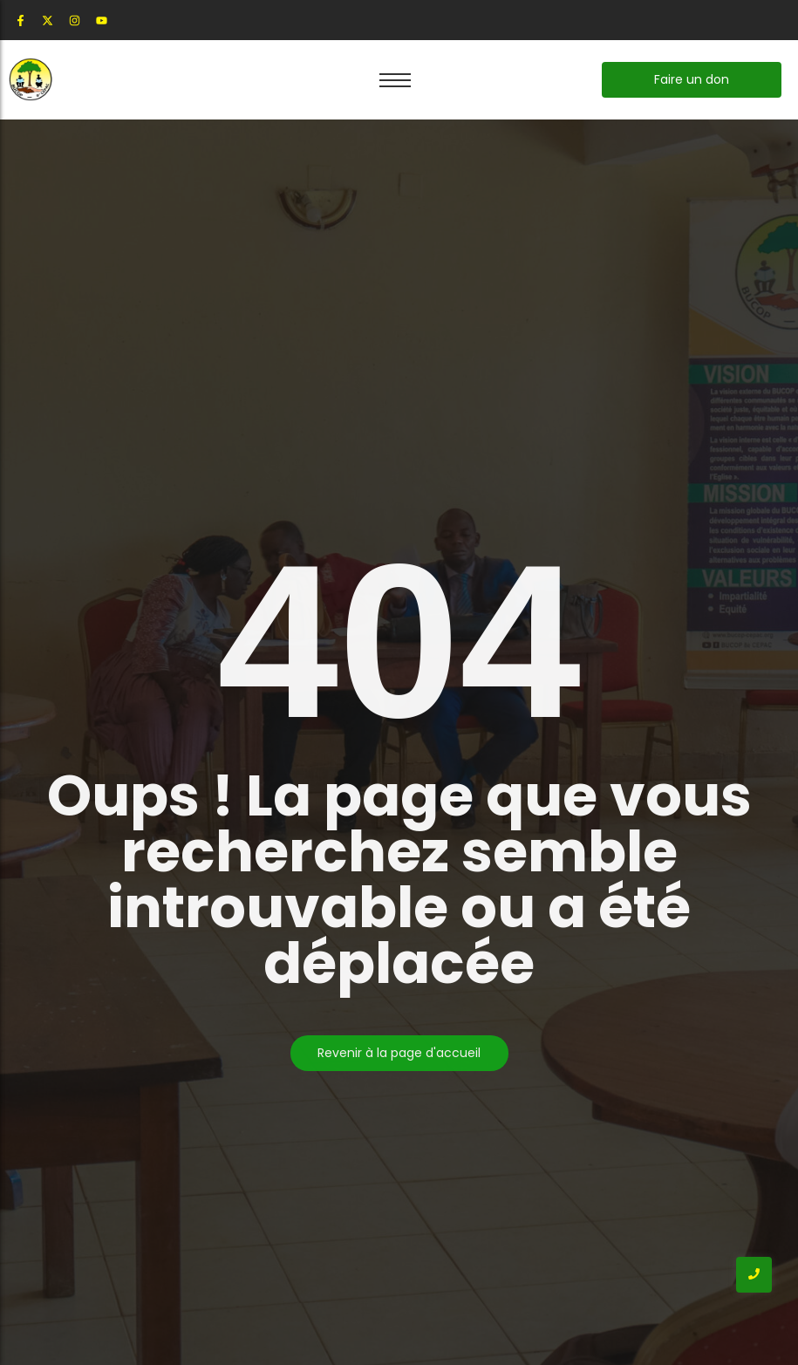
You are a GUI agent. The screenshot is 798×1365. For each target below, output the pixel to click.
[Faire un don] (691, 80)
